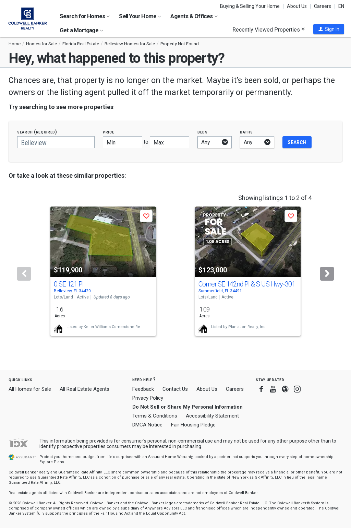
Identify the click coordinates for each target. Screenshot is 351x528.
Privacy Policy (147, 398)
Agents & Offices (193, 16)
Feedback (143, 389)
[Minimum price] (122, 142)
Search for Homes (85, 16)
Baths (246, 131)
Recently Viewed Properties (268, 29)
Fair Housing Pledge (193, 425)
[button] (328, 29)
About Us (297, 6)
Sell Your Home (140, 16)
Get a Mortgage (81, 30)
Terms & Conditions (154, 416)
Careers (322, 6)
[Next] (327, 274)
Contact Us (175, 389)
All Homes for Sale (30, 389)
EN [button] (341, 6)
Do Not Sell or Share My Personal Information (187, 407)
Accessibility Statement (212, 416)
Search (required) (37, 131)
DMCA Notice (147, 425)
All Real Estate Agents (84, 389)
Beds (202, 131)
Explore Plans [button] (51, 462)
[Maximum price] (169, 142)
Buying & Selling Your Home (250, 6)
